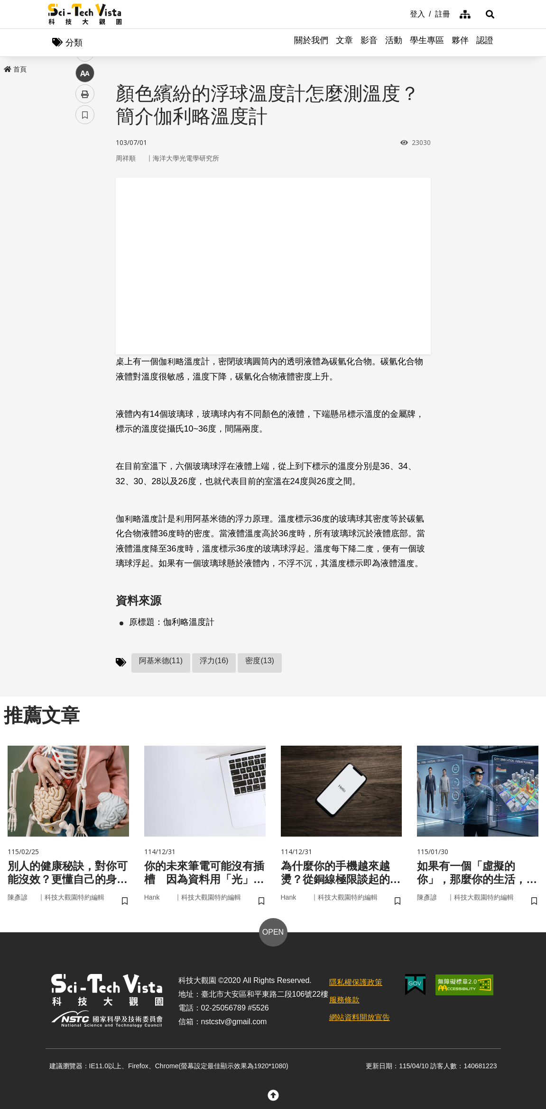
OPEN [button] (273, 933)
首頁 (15, 69)
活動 (393, 42)
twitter (85, 202)
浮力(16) (214, 661)
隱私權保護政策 (355, 984)
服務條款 (344, 1001)
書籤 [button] (84, 285)
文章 (344, 42)
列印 (84, 264)
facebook (85, 181)
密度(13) (259, 661)
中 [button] (85, 244)
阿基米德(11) (161, 661)
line (82, 223)
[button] (486, 14)
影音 (369, 42)
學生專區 (427, 42)
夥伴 (460, 42)
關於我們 (311, 42)
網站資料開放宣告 (359, 1019)
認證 (484, 42)
